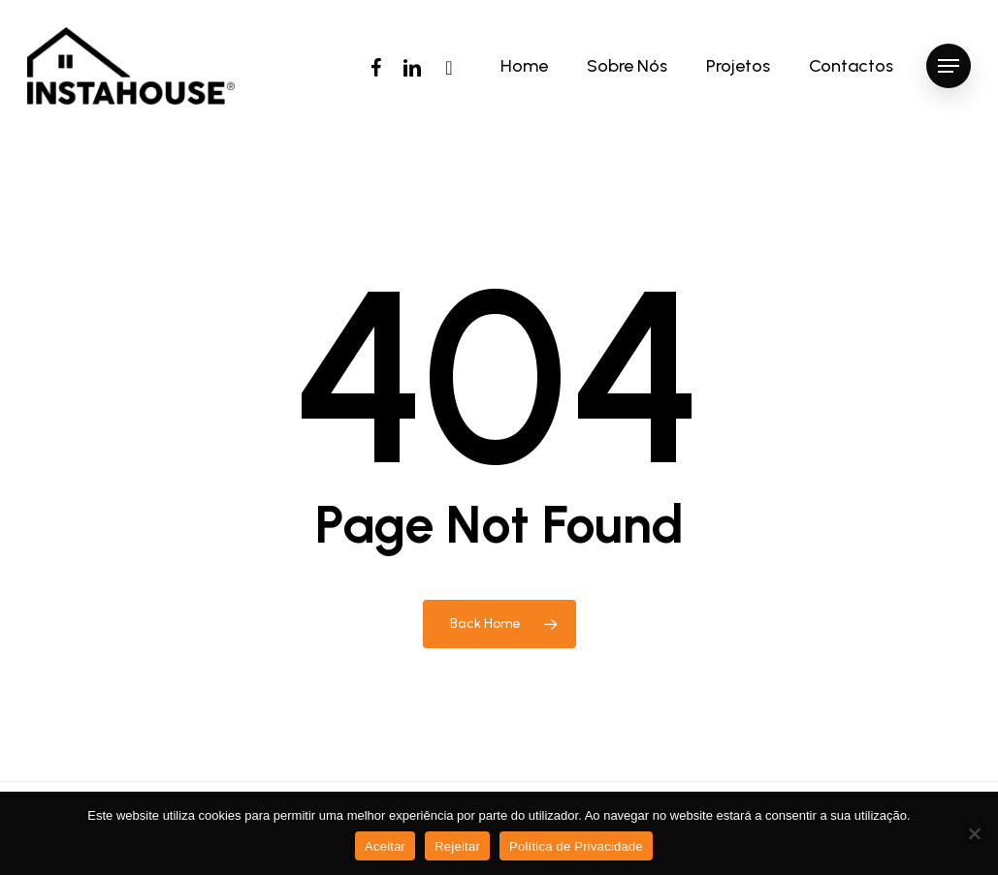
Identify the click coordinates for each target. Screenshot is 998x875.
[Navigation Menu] (948, 66)
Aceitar (385, 846)
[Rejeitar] (973, 833)
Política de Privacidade (576, 846)
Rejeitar (457, 846)
